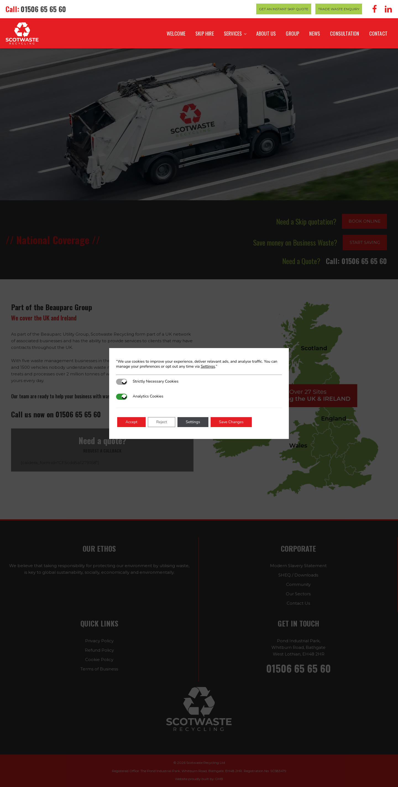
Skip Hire (204, 33)
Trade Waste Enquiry (338, 9)
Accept (131, 422)
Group (292, 33)
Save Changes (231, 422)
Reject (161, 422)
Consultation (344, 33)
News (314, 33)
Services (233, 33)
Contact (378, 33)
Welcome (176, 33)
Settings (208, 366)
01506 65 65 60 (43, 9)
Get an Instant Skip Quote (283, 9)
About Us (266, 33)
